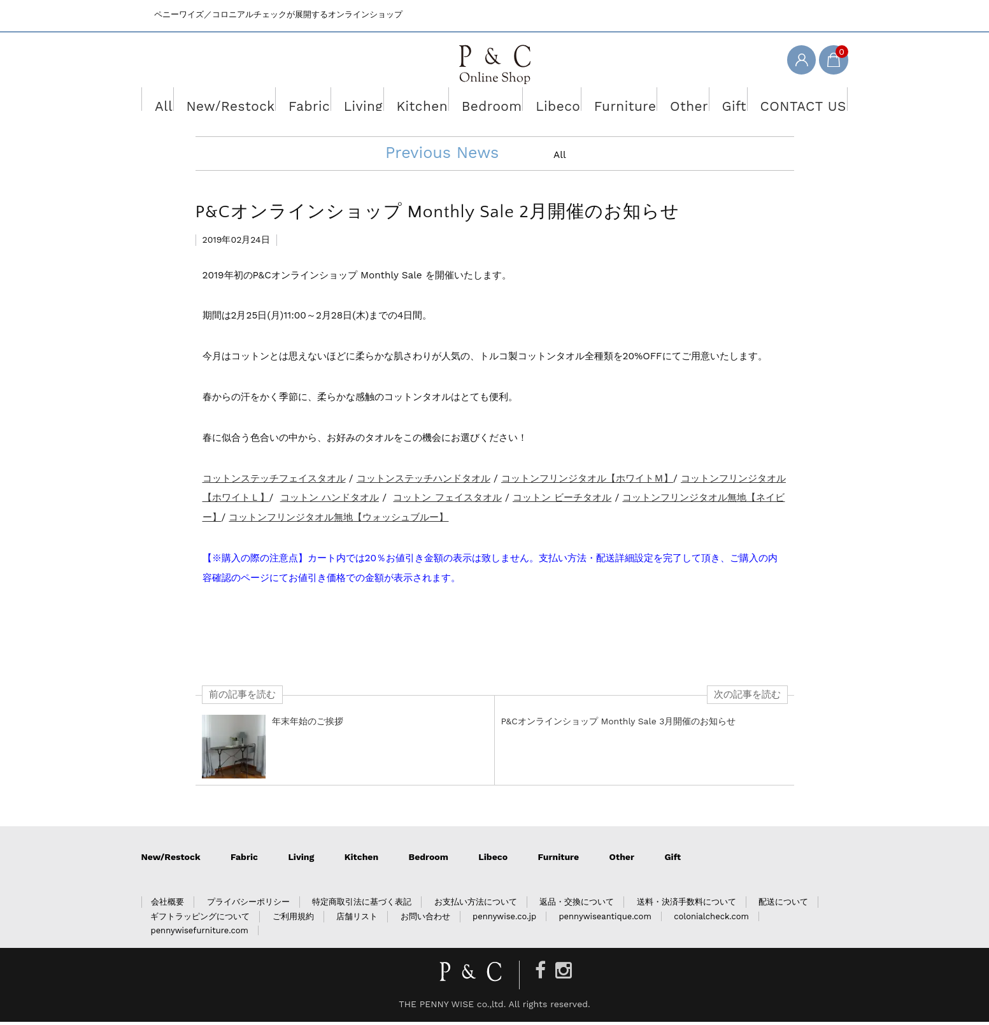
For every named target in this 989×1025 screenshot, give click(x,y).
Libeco (547, 101)
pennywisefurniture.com (199, 933)
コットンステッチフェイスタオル (274, 481)
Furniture (607, 101)
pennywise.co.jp (504, 919)
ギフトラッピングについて (200, 919)
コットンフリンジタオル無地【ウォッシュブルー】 (338, 520)
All (195, 101)
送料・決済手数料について (686, 905)
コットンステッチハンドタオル (423, 481)
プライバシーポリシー (248, 905)
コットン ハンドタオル (329, 500)
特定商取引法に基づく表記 (361, 905)
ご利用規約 (293, 919)
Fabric (322, 101)
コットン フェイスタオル (447, 500)
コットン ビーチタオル (562, 500)
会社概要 (167, 905)
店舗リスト (357, 919)
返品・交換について (576, 905)
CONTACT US (770, 101)
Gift (709, 101)
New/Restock (254, 101)
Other (664, 101)
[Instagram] (563, 974)
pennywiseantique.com (605, 919)
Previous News (442, 155)
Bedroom (488, 101)
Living (373, 101)
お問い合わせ (425, 919)
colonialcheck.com (711, 919)
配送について (783, 905)
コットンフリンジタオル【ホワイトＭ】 (587, 481)
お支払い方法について (475, 905)
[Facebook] (540, 974)
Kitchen (427, 101)
